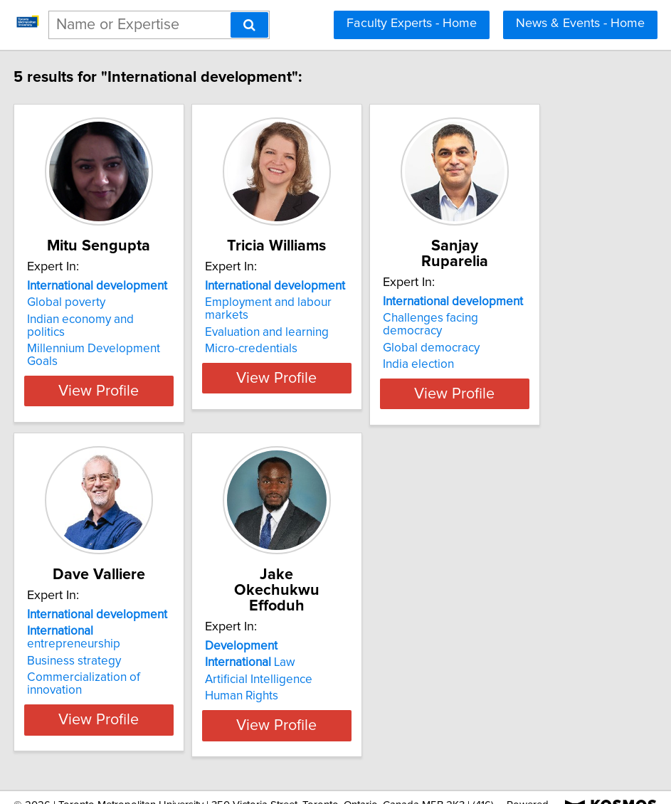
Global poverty (68, 318)
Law (288, 634)
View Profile (118, 380)
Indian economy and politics (102, 335)
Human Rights (279, 667)
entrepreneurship (110, 634)
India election (491, 351)
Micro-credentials (289, 351)
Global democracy (504, 335)
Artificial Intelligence (296, 651)
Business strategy (76, 651)
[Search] (249, 25)
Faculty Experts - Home (412, 23)
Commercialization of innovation (114, 667)
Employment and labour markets (329, 318)
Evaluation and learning (304, 335)
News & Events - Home (580, 23)
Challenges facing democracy (534, 318)
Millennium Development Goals (112, 351)
